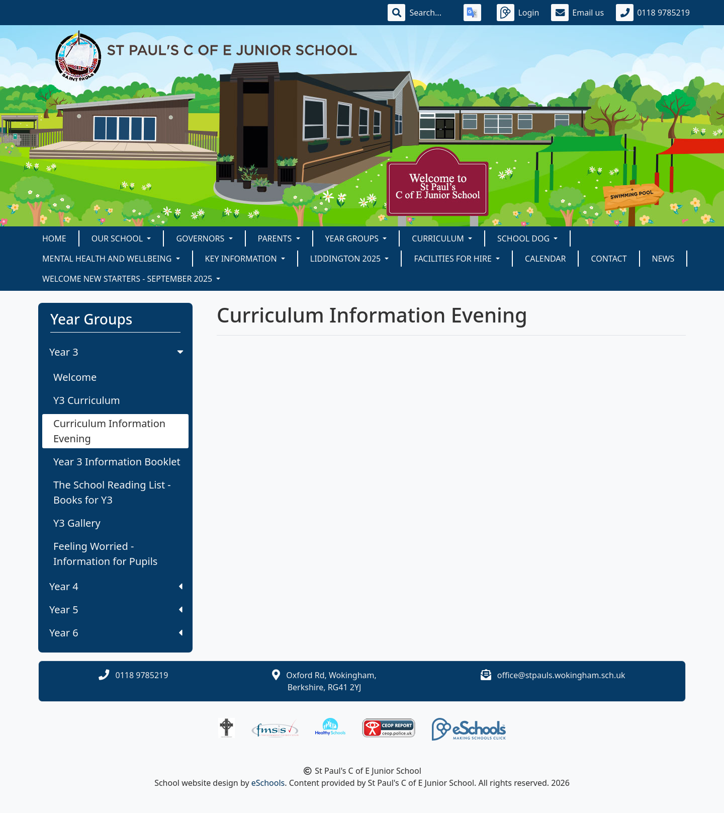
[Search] (430, 12)
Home (54, 238)
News (663, 258)
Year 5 (116, 609)
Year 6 (116, 632)
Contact (608, 258)
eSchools (268, 782)
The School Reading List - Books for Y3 (112, 492)
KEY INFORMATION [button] (242, 258)
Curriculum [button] (439, 238)
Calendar (545, 258)
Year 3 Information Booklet (116, 461)
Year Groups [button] (353, 238)
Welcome (75, 377)
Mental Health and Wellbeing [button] (108, 258)
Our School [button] (118, 238)
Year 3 (117, 352)
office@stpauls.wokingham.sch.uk (561, 675)
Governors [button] (201, 238)
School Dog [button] (524, 238)
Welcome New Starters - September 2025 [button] (128, 278)
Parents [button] (276, 238)
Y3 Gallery (77, 523)
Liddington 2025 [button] (346, 258)
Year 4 (116, 586)
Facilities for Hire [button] (454, 258)
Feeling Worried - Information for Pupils (105, 553)
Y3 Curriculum (86, 400)
